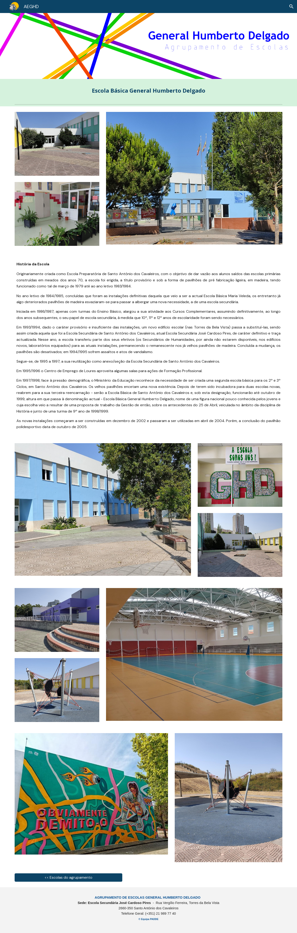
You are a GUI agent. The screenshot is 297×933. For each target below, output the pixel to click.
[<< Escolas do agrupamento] (68, 877)
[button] (291, 6)
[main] (148, 91)
